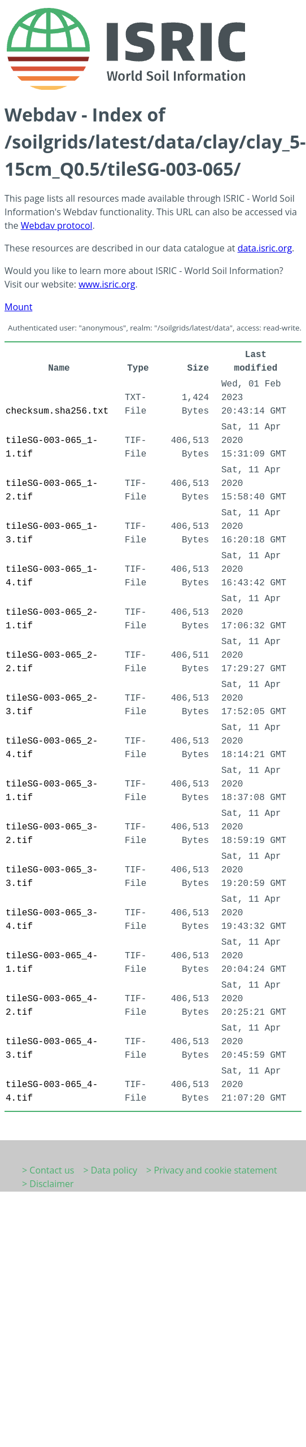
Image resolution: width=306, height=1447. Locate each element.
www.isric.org (106, 284)
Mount (18, 307)
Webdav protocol (57, 225)
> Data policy (110, 1170)
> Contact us (48, 1170)
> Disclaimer (48, 1183)
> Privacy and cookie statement (211, 1170)
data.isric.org (265, 248)
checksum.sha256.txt (57, 411)
